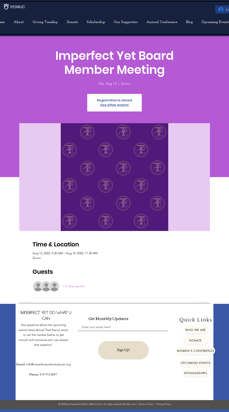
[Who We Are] (195, 330)
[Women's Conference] (195, 351)
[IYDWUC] (18, 7)
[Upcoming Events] (195, 363)
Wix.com (131, 404)
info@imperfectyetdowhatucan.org (48, 364)
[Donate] (195, 340)
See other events (114, 105)
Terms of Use (145, 404)
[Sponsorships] (195, 373)
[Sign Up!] (123, 350)
